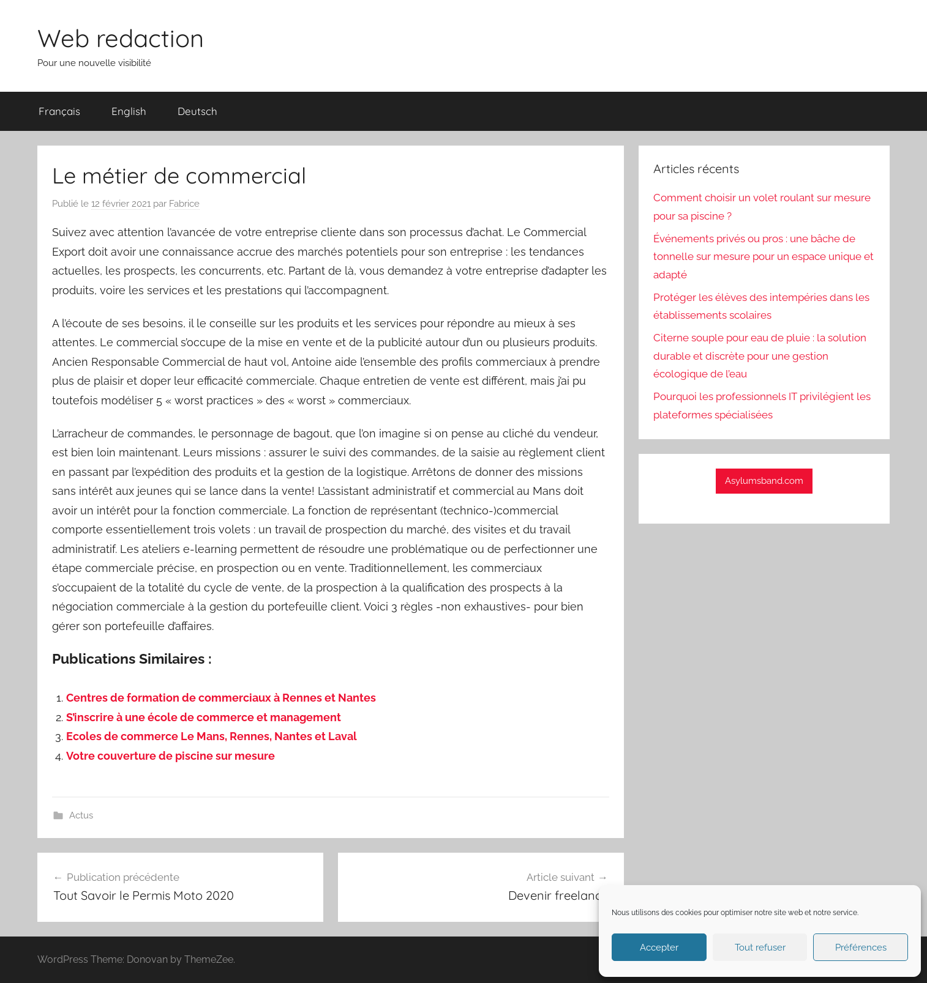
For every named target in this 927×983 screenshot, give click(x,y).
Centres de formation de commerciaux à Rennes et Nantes (221, 697)
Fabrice (184, 203)
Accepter (659, 947)
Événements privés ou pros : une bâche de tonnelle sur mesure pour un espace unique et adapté (763, 256)
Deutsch (197, 111)
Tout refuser (760, 947)
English (128, 111)
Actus (81, 815)
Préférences (861, 947)
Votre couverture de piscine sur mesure (170, 755)
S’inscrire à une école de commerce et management (203, 717)
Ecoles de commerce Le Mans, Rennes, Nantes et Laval (211, 736)
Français (59, 111)
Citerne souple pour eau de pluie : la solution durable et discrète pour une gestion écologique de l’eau (759, 356)
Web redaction (120, 38)
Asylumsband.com (764, 480)
